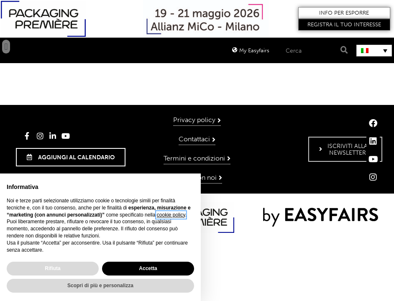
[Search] (343, 50)
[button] (344, 13)
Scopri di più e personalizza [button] (100, 285)
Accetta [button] (148, 268)
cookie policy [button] (171, 215)
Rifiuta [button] (52, 268)
